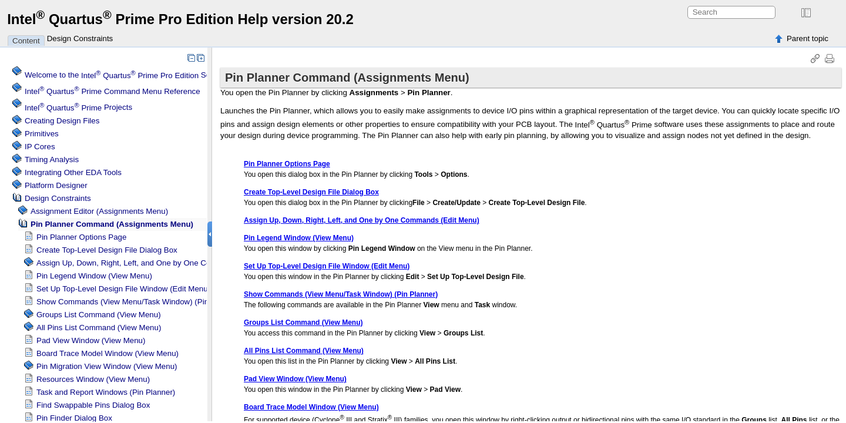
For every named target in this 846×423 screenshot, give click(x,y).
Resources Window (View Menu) (93, 379)
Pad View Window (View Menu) (90, 340)
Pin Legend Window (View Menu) (94, 275)
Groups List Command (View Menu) (98, 314)
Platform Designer (56, 185)
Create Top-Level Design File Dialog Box (106, 250)
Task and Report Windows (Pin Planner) (105, 392)
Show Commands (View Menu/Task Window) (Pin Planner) (138, 301)
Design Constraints (80, 38)
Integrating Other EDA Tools (73, 172)
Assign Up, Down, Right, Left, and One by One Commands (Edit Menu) (159, 262)
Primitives (42, 133)
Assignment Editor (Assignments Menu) (99, 211)
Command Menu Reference (112, 91)
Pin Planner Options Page (81, 237)
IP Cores (40, 146)
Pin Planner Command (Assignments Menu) (112, 224)
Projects (78, 107)
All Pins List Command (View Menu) (98, 327)
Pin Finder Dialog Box (74, 418)
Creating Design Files (62, 120)
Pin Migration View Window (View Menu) (106, 366)
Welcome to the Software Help (137, 75)
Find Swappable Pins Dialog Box (93, 405)
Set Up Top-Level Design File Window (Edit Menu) (123, 288)
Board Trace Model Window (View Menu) (107, 353)
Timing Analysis (52, 159)
